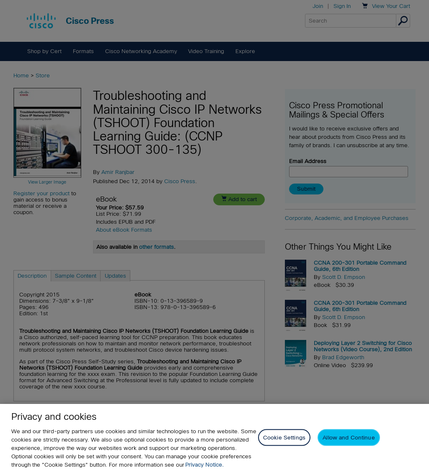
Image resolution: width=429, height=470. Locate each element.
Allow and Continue (349, 452)
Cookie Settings (284, 452)
